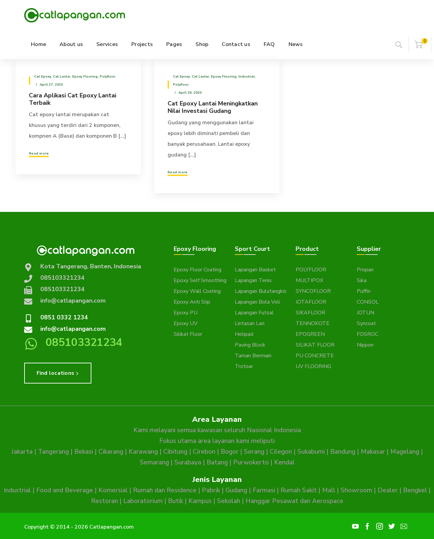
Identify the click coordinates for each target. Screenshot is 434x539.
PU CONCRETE (315, 355)
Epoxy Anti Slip (192, 302)
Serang (254, 451)
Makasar (373, 451)
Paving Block (250, 345)
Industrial (246, 76)
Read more (39, 153)
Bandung (342, 451)
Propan (365, 269)
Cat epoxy (42, 76)
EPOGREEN (310, 334)
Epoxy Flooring (85, 76)
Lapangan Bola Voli (257, 302)
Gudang (236, 490)
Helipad (244, 334)
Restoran (104, 501)
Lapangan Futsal (254, 312)
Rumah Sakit (298, 490)
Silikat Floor (188, 334)
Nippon (365, 345)
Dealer (388, 490)
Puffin (364, 291)
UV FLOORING (313, 366)
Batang (217, 462)
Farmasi (264, 490)
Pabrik (211, 490)
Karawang (143, 451)
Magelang (404, 451)
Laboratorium (143, 501)
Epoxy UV (186, 323)
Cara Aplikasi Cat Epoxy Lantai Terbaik (72, 99)
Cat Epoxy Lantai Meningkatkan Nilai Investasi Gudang (213, 107)
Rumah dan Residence (165, 490)
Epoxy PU (186, 312)
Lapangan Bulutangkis (261, 291)
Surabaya (187, 462)
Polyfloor (108, 76)
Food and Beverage (64, 490)
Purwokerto (251, 462)
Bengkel (415, 490)
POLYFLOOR (311, 269)
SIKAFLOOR (310, 312)
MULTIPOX (309, 280)
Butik (175, 501)
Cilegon (281, 451)
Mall (328, 490)
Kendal (284, 462)
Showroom (356, 490)
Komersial (113, 490)
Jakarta (22, 451)
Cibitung (175, 451)
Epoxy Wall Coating (197, 291)
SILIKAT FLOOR (315, 345)
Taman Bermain (253, 355)
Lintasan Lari (249, 323)
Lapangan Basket (255, 269)
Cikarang (110, 451)
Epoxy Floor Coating (197, 269)
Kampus (200, 501)
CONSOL (368, 302)
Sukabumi (311, 451)
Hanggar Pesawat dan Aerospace (294, 501)
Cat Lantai (61, 76)
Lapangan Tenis (253, 280)
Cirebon (204, 451)
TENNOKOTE (313, 323)
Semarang (154, 462)
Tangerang (53, 451)
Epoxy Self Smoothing (200, 280)
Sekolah (228, 501)
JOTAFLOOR (311, 302)
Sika (361, 280)
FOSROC (367, 334)
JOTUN (365, 312)
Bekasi (83, 451)
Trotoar (244, 366)
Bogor (229, 451)
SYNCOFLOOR (313, 291)
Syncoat (366, 323)
